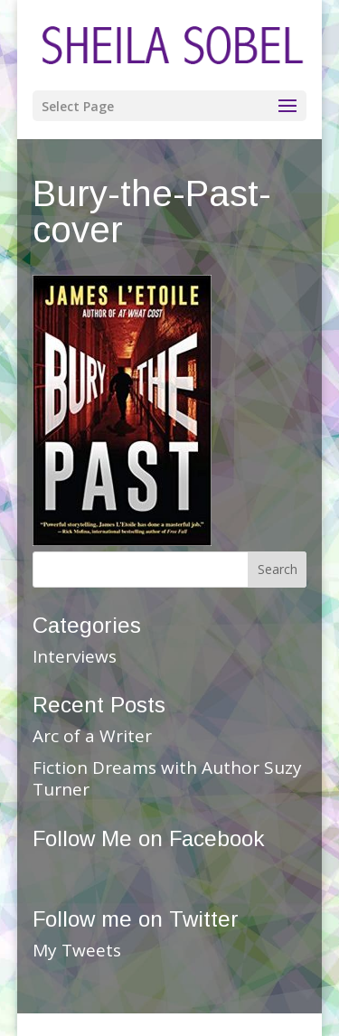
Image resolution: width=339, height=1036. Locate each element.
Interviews (75, 656)
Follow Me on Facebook (148, 838)
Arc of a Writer (92, 736)
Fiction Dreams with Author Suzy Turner (167, 779)
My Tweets (77, 950)
